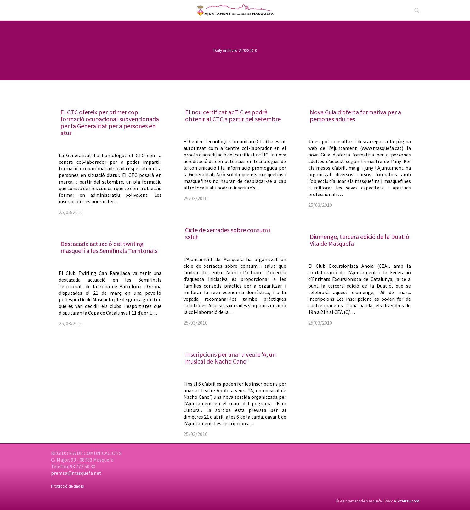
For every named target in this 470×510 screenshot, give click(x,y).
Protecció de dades (67, 486)
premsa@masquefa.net (76, 473)
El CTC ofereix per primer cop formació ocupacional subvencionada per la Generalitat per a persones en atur (109, 122)
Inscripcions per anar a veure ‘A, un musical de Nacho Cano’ (230, 357)
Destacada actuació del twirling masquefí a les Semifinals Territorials (108, 247)
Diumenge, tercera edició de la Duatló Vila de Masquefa (359, 240)
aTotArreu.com (406, 501)
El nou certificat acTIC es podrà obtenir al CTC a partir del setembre (233, 115)
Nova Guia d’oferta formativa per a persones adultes (355, 115)
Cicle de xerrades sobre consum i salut (227, 233)
